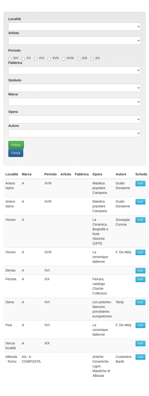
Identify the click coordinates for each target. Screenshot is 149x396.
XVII (53, 58)
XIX (82, 58)
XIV (13, 58)
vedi (140, 183)
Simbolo (14, 80)
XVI (39, 58)
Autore (13, 126)
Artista (13, 33)
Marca (13, 94)
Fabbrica (15, 63)
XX (95, 58)
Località (14, 19)
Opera (13, 112)
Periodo (14, 50)
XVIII (68, 58)
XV (26, 58)
